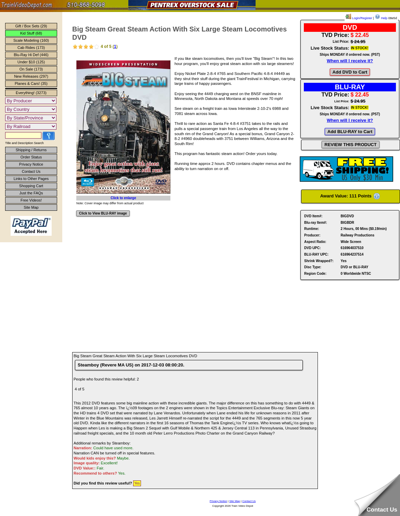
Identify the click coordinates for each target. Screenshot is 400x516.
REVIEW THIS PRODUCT (350, 144)
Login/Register (359, 18)
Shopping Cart (31, 186)
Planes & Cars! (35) (31, 83)
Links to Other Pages (31, 179)
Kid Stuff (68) (31, 33)
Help (381, 18)
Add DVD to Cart (350, 72)
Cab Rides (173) (31, 48)
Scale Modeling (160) (31, 40)
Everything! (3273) (31, 93)
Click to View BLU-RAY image (103, 213)
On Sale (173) (31, 69)
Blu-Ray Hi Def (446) (31, 55)
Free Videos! (31, 200)
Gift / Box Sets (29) (31, 26)
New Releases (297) (31, 76)
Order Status (31, 157)
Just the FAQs (31, 193)
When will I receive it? (350, 60)
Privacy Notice (31, 164)
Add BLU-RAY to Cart (349, 131)
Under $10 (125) (31, 62)
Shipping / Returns (31, 150)
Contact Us (31, 171)
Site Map (31, 207)
